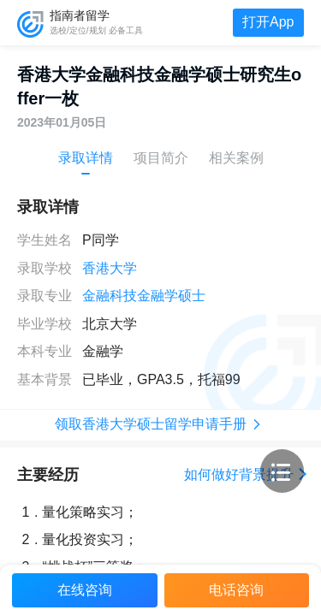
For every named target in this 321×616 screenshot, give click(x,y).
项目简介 (161, 158)
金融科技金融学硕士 (143, 295)
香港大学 (109, 268)
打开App (268, 22)
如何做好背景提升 (244, 474)
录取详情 (85, 158)
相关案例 (236, 158)
